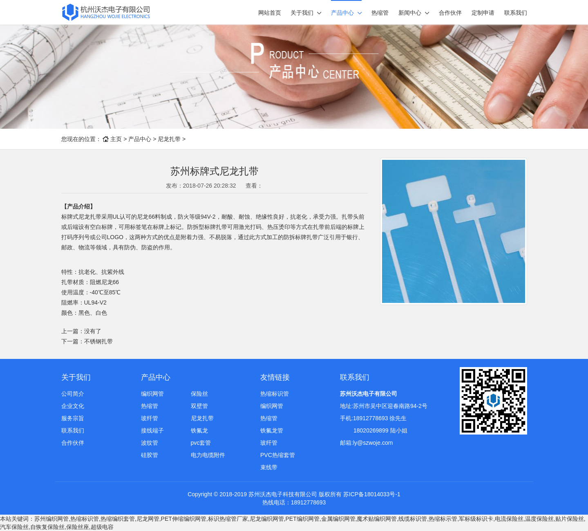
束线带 (268, 467)
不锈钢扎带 (98, 341)
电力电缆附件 (208, 455)
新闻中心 (409, 12)
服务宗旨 (72, 418)
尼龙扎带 (169, 139)
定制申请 (483, 12)
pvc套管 (201, 442)
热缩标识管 (274, 393)
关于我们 (302, 12)
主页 (116, 139)
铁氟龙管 (271, 430)
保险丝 (199, 393)
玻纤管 (149, 418)
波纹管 (149, 442)
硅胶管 (149, 455)
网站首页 (269, 12)
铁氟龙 (199, 430)
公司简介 (72, 393)
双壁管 (199, 406)
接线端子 (152, 430)
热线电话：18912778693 (294, 502)
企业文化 (72, 406)
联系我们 (515, 12)
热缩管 (380, 12)
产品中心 (342, 12)
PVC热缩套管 (277, 455)
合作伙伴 (450, 12)
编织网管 (152, 393)
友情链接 (275, 377)
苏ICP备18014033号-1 (371, 494)
